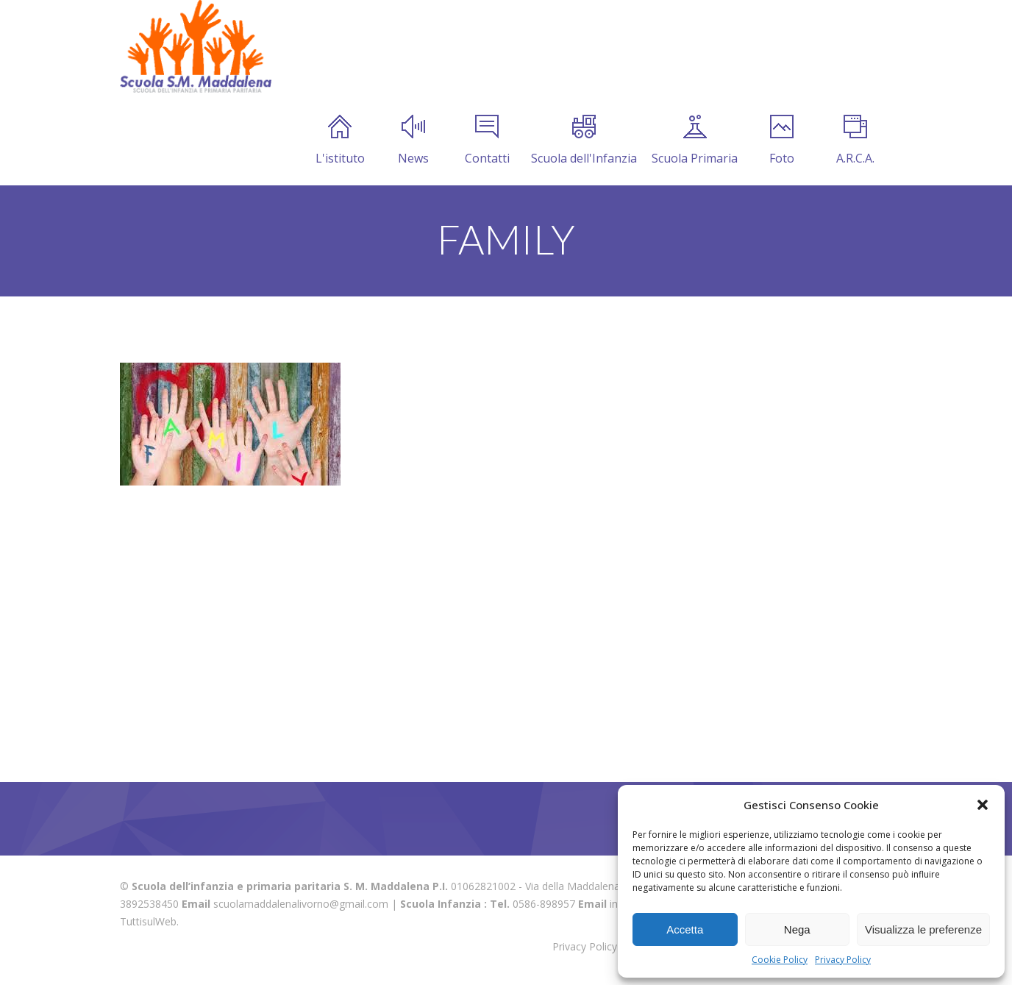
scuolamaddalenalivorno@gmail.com (300, 904)
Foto (781, 140)
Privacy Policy (843, 959)
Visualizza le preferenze (923, 929)
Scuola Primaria (695, 140)
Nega (797, 929)
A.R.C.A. (855, 140)
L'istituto (340, 140)
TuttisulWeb (148, 921)
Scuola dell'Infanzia (584, 140)
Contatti (487, 140)
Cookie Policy (780, 959)
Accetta (684, 929)
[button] (982, 804)
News (413, 140)
